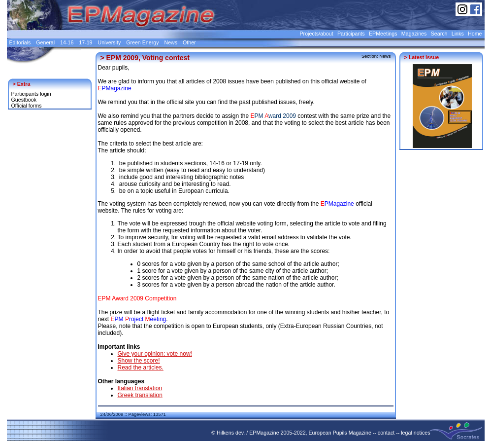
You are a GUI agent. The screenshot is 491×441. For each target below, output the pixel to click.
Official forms (26, 106)
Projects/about (316, 34)
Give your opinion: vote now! (155, 353)
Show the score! (139, 360)
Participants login (31, 94)
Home (475, 34)
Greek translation (140, 395)
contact (386, 433)
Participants (351, 34)
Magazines (414, 34)
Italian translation (140, 388)
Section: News (376, 56)
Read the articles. (141, 367)
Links (458, 34)
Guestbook (24, 100)
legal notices (415, 433)
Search (439, 34)
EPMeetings (383, 34)
